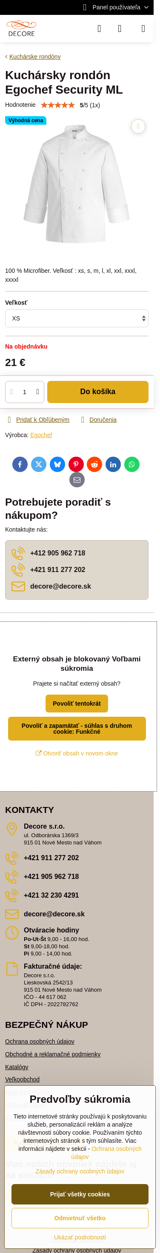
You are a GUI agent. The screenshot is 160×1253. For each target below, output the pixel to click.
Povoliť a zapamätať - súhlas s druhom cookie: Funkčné (77, 728)
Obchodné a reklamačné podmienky (52, 1054)
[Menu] (143, 28)
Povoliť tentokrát (77, 703)
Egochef (41, 435)
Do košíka (98, 391)
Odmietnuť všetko (80, 1218)
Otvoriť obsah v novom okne (77, 753)
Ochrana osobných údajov (39, 1041)
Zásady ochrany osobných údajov (80, 1171)
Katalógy (16, 1067)
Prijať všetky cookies (80, 1194)
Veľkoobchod (22, 1079)
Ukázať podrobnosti (80, 1237)
